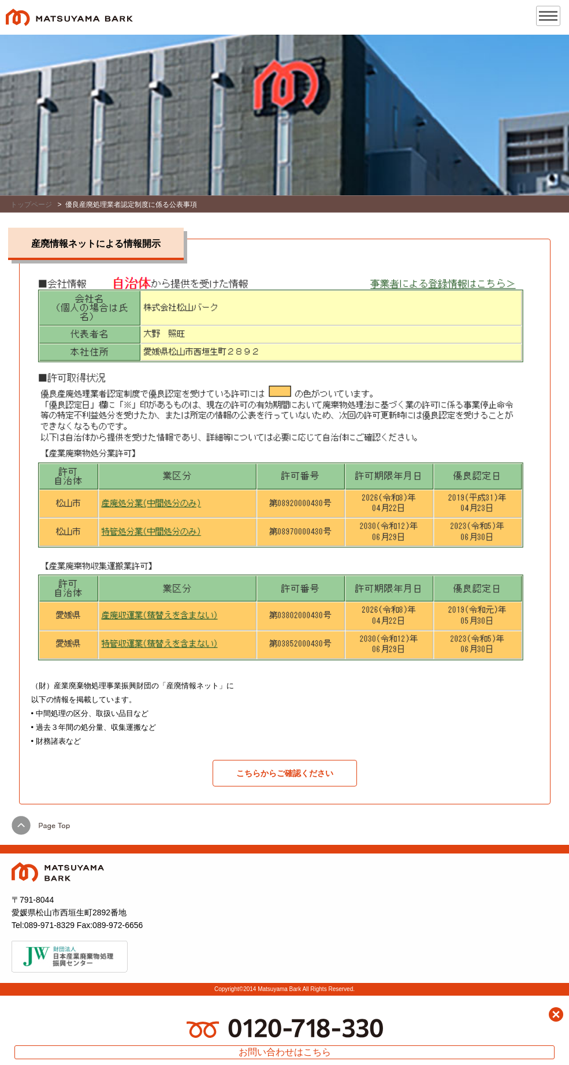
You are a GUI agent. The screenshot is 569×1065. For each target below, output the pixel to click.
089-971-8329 (49, 925)
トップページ (31, 205)
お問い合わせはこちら (285, 1052)
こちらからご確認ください (284, 773)
